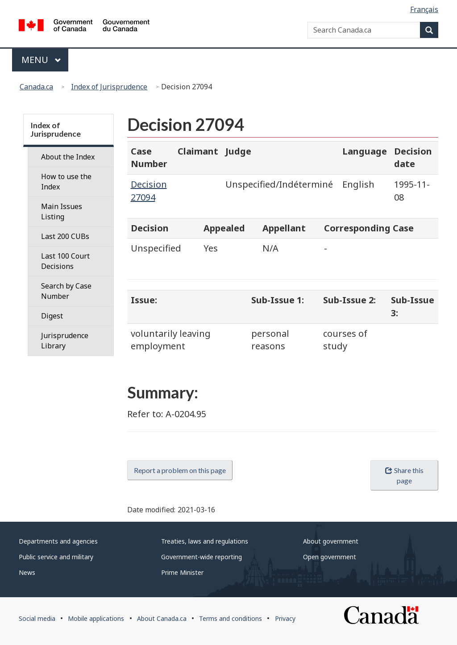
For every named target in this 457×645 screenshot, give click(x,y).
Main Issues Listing (61, 211)
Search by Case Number (66, 291)
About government (330, 541)
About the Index (68, 157)
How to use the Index (66, 182)
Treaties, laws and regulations (204, 541)
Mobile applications (96, 618)
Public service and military (56, 557)
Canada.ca (36, 87)
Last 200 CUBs (65, 236)
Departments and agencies (58, 541)
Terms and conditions (230, 618)
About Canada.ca (162, 618)
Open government (329, 557)
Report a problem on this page (180, 470)
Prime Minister (182, 572)
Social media (37, 618)
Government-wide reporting (201, 557)
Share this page (404, 475)
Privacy (285, 618)
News (27, 572)
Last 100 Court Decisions (65, 261)
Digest (52, 316)
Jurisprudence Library (64, 341)
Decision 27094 (149, 190)
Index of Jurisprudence (109, 87)
